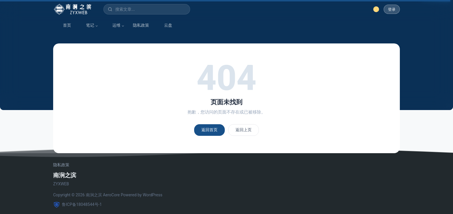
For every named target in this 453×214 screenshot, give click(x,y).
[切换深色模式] (376, 9)
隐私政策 (141, 25)
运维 (113, 25)
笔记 (87, 25)
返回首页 (209, 129)
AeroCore (111, 195)
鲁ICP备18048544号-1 (77, 204)
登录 (392, 9)
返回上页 (243, 129)
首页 (64, 25)
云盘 (165, 25)
